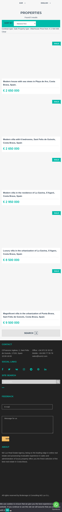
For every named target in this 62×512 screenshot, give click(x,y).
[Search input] (29, 382)
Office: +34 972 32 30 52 (42, 350)
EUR (19, 3)
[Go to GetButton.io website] (56, 509)
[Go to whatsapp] (56, 505)
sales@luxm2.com (39, 356)
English (42, 3)
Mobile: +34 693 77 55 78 (42, 353)
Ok (7, 510)
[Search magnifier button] (58, 382)
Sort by (8, 23)
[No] (11, 510)
